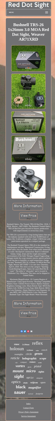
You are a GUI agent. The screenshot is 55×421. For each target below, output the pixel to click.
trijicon (34, 382)
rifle (16, 362)
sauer (19, 392)
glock (29, 367)
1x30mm (25, 344)
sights (41, 371)
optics (15, 382)
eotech (44, 350)
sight (19, 376)
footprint (39, 394)
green (38, 353)
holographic (29, 358)
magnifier (34, 387)
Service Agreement (28, 416)
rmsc (17, 344)
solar (37, 350)
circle (29, 353)
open (43, 382)
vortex (20, 366)
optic (30, 377)
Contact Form (28, 408)
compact (23, 362)
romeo (32, 362)
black (21, 387)
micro (31, 371)
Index (28, 404)
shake (25, 383)
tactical (30, 394)
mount (18, 371)
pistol (37, 366)
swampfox (18, 354)
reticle (15, 358)
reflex (37, 343)
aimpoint (39, 378)
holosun (17, 348)
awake (40, 362)
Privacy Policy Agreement (28, 412)
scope (42, 358)
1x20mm (30, 350)
